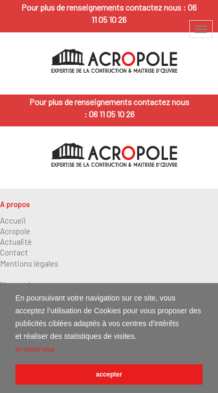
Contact (14, 252)
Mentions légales (29, 263)
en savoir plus (35, 349)
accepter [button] (109, 374)
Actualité (16, 241)
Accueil (13, 220)
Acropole (15, 231)
